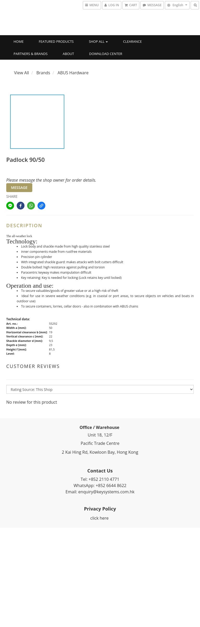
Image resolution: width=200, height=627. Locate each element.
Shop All (98, 41)
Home (19, 41)
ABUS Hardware (73, 73)
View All (21, 73)
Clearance (132, 41)
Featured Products (56, 41)
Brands (43, 73)
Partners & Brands (31, 53)
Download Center (105, 53)
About (68, 53)
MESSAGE (19, 187)
